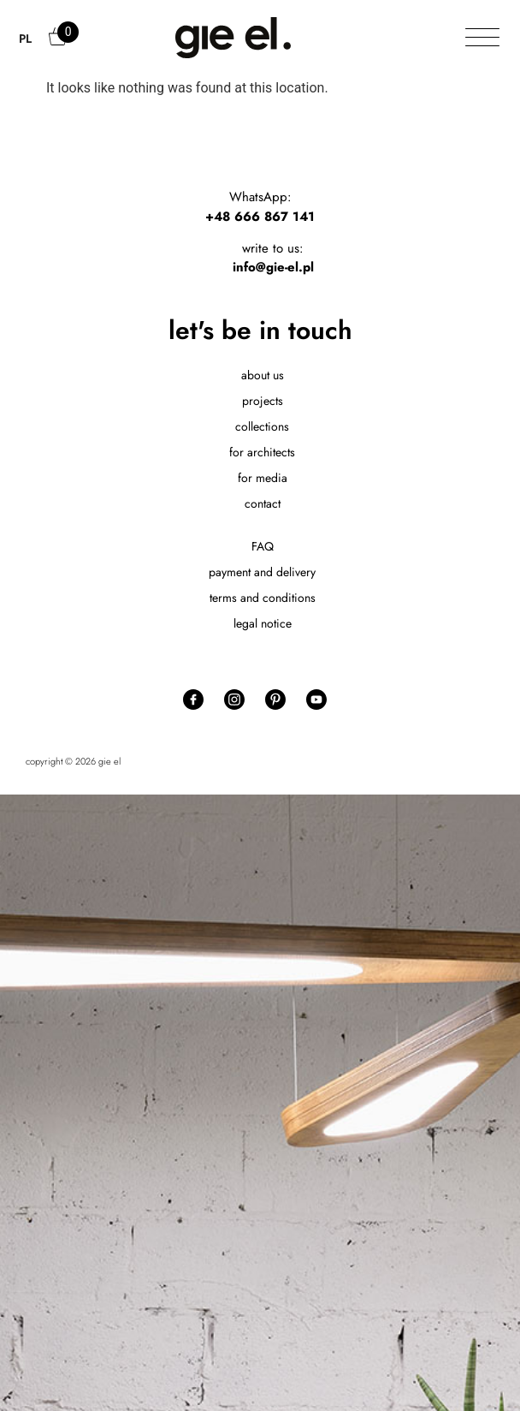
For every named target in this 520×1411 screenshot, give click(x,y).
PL (25, 38)
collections (262, 426)
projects (262, 400)
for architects (262, 452)
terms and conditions (263, 597)
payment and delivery (262, 571)
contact (263, 503)
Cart (59, 44)
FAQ (262, 546)
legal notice (262, 623)
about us (262, 375)
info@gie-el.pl (273, 267)
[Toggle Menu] (482, 38)
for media (262, 477)
